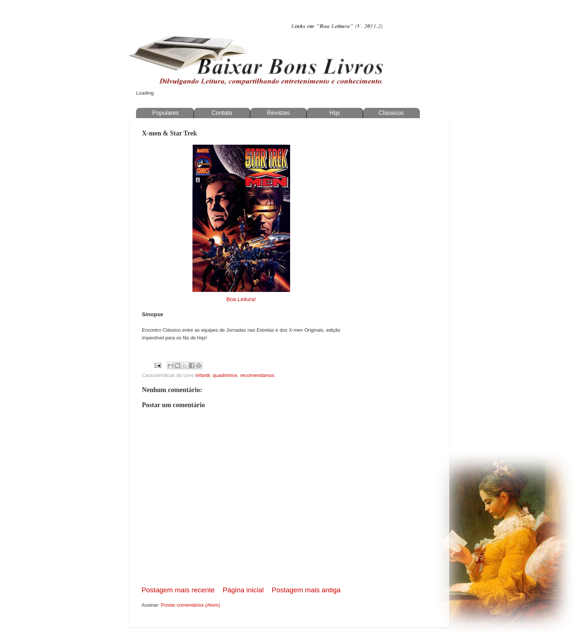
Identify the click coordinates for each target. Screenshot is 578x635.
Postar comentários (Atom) (190, 605)
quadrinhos (225, 375)
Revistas (278, 113)
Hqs (335, 113)
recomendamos (257, 375)
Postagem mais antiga (306, 590)
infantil (203, 375)
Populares (165, 113)
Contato (222, 113)
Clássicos (391, 113)
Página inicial (243, 590)
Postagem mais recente (178, 590)
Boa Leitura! (241, 299)
